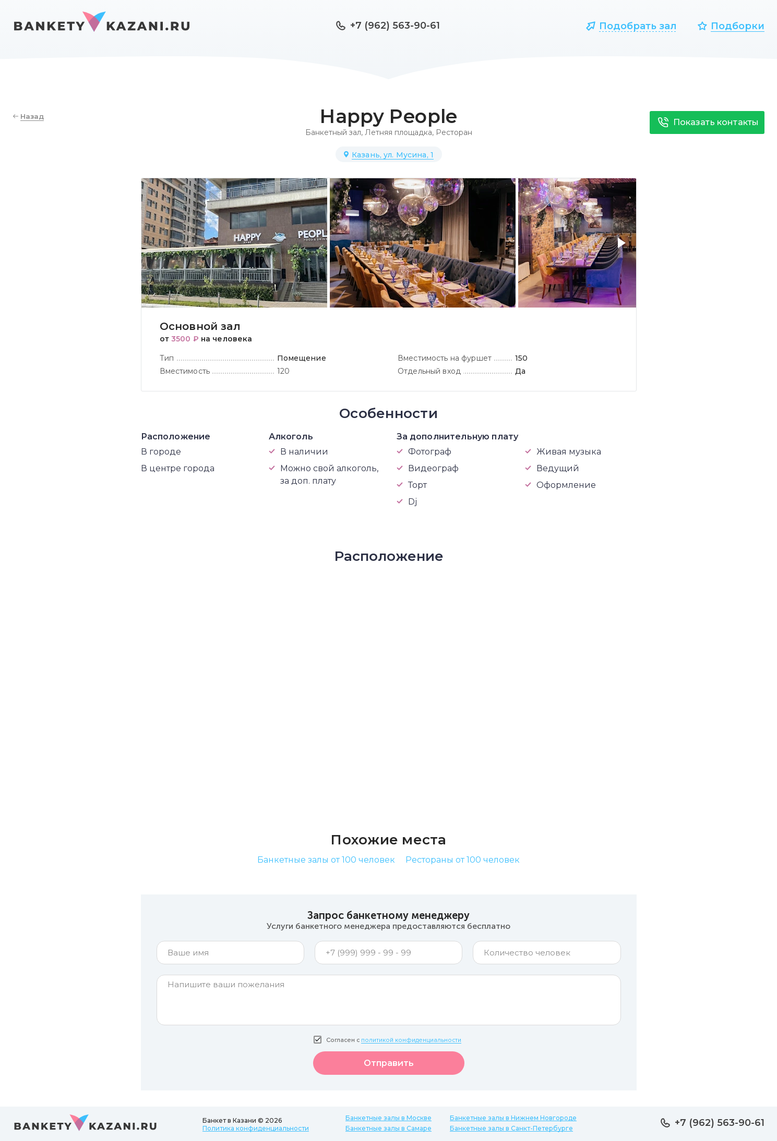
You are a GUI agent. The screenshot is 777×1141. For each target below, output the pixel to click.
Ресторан (454, 132)
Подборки (737, 26)
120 (283, 371)
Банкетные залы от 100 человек (326, 860)
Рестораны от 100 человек (462, 860)
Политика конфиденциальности (255, 1128)
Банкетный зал (333, 132)
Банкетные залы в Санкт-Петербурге (511, 1128)
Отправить (389, 1063)
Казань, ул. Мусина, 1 (393, 155)
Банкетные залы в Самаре (388, 1128)
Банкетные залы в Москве (388, 1118)
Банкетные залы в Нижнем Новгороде (513, 1118)
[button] (624, 249)
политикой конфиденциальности (411, 1040)
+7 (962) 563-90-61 (395, 25)
